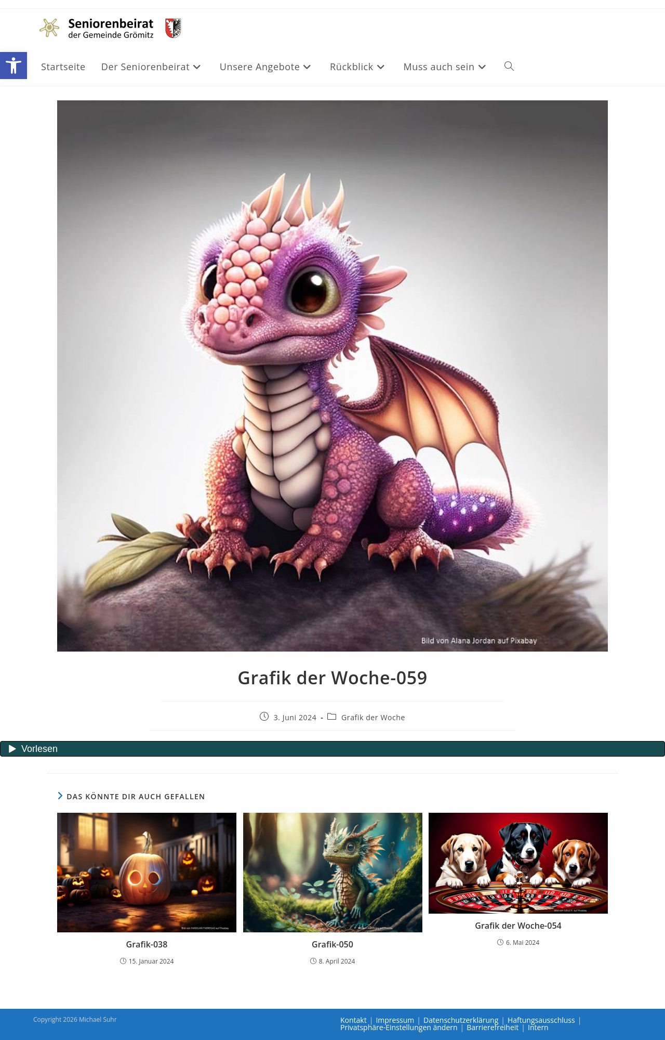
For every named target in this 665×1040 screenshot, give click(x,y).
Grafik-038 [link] (147, 944)
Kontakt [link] (353, 1020)
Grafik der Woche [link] (373, 717)
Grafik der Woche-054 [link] (518, 925)
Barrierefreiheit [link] (492, 1027)
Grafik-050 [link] (332, 944)
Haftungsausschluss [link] (541, 1020)
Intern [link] (538, 1027)
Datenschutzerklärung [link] (460, 1020)
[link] (13, 65)
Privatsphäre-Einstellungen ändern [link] (399, 1027)
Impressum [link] (395, 1020)
